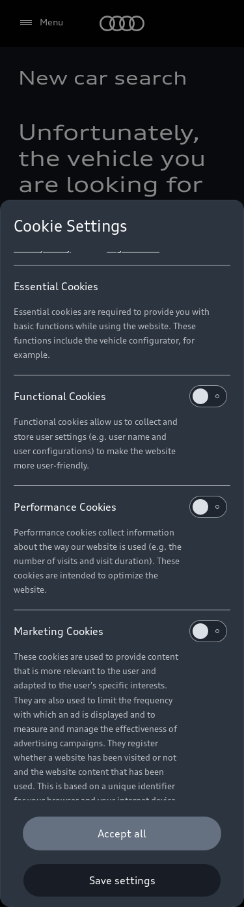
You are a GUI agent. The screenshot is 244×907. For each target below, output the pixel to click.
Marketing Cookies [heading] (120, 631)
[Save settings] (122, 880)
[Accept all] (122, 833)
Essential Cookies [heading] (56, 286)
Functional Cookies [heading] (120, 396)
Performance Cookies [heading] (120, 506)
